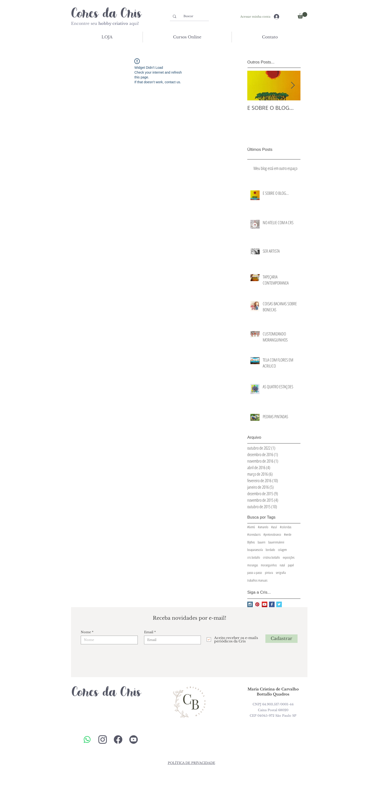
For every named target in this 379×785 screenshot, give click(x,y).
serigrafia (281, 572)
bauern (261, 542)
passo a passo (254, 572)
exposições (288, 557)
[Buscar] (188, 16)
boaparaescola (255, 549)
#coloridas (285, 527)
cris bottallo (253, 557)
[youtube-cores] (133, 739)
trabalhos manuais (257, 580)
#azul (274, 527)
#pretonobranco (272, 534)
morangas (252, 565)
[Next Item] (293, 85)
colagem (282, 549)
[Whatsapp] (87, 739)
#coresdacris (254, 534)
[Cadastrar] (281, 638)
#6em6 (251, 527)
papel (291, 565)
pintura (269, 572)
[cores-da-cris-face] (118, 739)
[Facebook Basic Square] (272, 604)
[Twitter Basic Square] (279, 604)
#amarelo (263, 527)
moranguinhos (269, 565)
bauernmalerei (276, 542)
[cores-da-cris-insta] (102, 739)
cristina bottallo (271, 557)
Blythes (251, 542)
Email (148, 632)
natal (282, 565)
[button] (302, 15)
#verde (287, 534)
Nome (86, 632)
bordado (270, 549)
